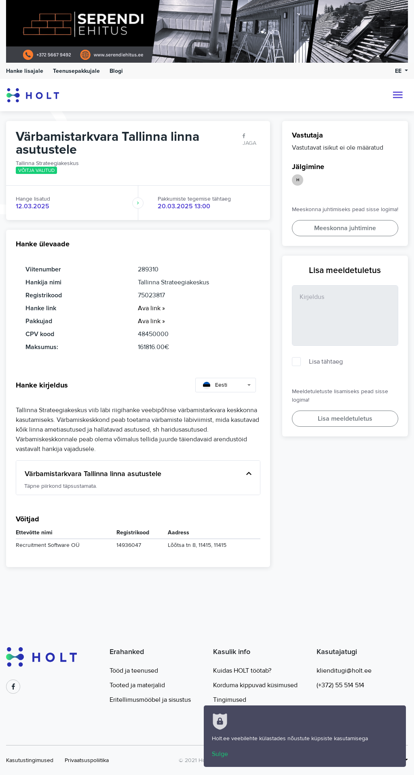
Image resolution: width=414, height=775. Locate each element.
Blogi (116, 71)
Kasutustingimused (29, 760)
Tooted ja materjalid (137, 685)
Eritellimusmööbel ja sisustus (150, 700)
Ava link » (151, 308)
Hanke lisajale (24, 71)
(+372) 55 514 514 (340, 685)
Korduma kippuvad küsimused (255, 685)
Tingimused (229, 700)
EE (399, 71)
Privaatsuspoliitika (87, 760)
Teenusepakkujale (76, 71)
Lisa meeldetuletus (345, 419)
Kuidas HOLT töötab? (242, 671)
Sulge (220, 754)
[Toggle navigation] (398, 95)
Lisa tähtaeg (326, 362)
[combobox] (225, 385)
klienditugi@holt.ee (344, 671)
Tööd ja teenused (134, 671)
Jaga (249, 139)
